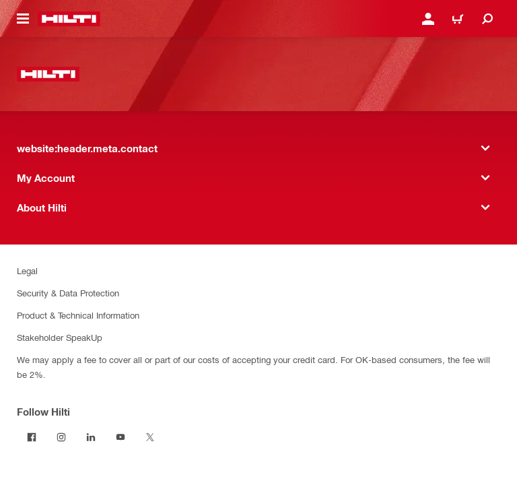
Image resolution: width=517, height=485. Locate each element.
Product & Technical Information (78, 315)
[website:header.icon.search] (487, 19)
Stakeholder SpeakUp (59, 337)
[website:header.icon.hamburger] (23, 19)
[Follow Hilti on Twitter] (150, 437)
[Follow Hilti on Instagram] (61, 437)
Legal (27, 270)
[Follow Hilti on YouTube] (120, 437)
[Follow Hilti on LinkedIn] (91, 437)
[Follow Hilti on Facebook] (31, 437)
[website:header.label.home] (69, 18)
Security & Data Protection (68, 293)
